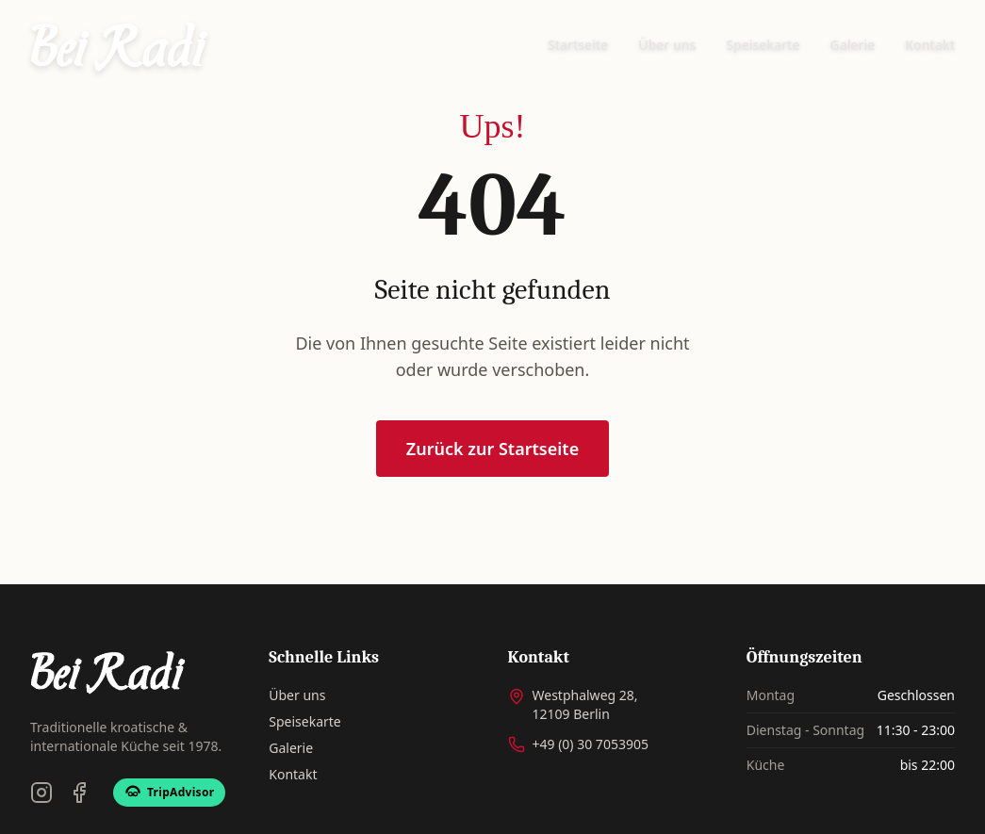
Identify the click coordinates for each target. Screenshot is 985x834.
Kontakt (930, 45)
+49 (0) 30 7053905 (590, 744)
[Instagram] (41, 792)
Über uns (667, 45)
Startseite (578, 45)
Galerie (853, 45)
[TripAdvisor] (169, 792)
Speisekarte (762, 45)
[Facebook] (79, 792)
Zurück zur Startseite (492, 448)
